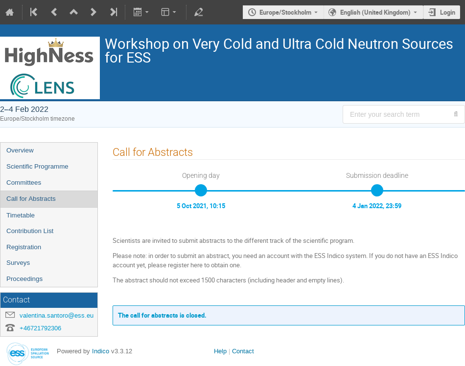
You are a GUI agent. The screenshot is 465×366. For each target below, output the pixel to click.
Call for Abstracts (31, 198)
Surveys (18, 262)
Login (447, 12)
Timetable (20, 215)
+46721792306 (40, 328)
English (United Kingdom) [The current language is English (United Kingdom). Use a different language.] (375, 12)
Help (220, 351)
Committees (23, 182)
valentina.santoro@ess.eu (56, 315)
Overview (20, 150)
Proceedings (24, 278)
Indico (100, 351)
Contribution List (29, 231)
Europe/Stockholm (285, 12)
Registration (23, 247)
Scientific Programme (37, 166)
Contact (243, 351)
